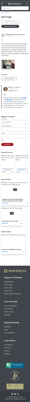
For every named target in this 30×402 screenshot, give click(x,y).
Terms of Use (8, 291)
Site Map (7, 354)
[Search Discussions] (13, 21)
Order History (8, 309)
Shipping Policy (9, 282)
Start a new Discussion (10, 26)
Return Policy (8, 285)
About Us (7, 351)
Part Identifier (8, 345)
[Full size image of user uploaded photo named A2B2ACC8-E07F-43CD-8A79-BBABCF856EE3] (7, 64)
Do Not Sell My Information (12, 294)
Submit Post (7, 144)
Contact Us (7, 348)
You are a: (4, 119)
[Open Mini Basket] (27, 4)
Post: (2, 140)
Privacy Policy (8, 288)
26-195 (24, 98)
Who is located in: (6, 126)
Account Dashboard (10, 306)
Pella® (6, 330)
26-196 (8, 100)
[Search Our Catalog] (13, 8)
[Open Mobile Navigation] (2, 4)
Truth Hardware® (9, 333)
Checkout (7, 315)
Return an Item (9, 312)
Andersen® (7, 327)
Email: (3, 133)
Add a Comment (9, 78)
